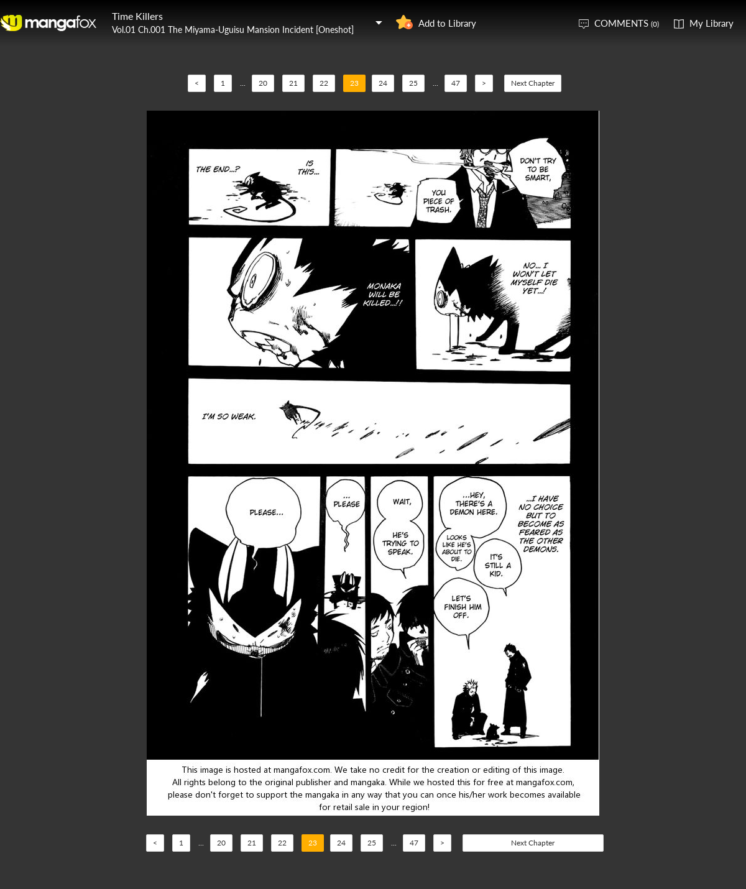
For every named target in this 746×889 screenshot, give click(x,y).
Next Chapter (533, 83)
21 (293, 83)
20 (263, 83)
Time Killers (137, 16)
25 (413, 83)
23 (354, 83)
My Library (711, 23)
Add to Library (447, 23)
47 (455, 83)
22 (324, 83)
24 (383, 83)
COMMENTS (626, 23)
